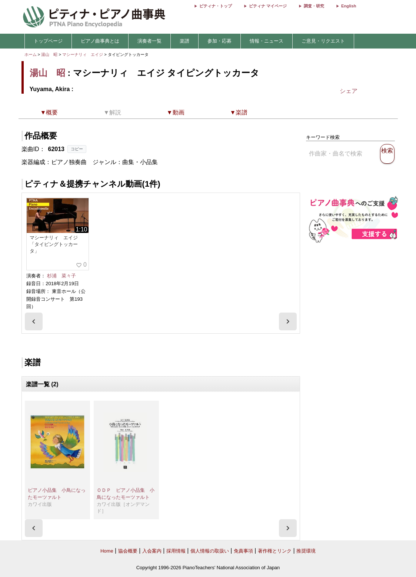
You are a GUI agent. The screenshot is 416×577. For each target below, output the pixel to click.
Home (106, 551)
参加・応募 (219, 41)
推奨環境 (306, 551)
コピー (77, 149)
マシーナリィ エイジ (83, 54)
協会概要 (127, 551)
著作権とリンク (275, 551)
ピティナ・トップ (215, 6)
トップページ (48, 41)
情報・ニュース (266, 41)
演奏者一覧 (149, 41)
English (348, 6)
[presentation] (34, 321)
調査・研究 (314, 6)
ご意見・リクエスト (323, 41)
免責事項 (243, 551)
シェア (348, 91)
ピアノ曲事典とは (100, 41)
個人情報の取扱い (209, 551)
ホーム (30, 54)
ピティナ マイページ (268, 6)
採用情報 (176, 551)
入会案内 (152, 551)
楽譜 (184, 41)
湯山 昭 (49, 54)
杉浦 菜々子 (61, 276)
